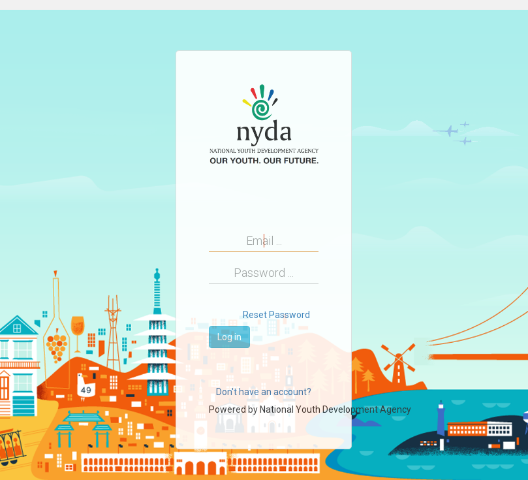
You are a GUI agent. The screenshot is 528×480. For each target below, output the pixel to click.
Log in (229, 337)
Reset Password (276, 315)
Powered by (310, 409)
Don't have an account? (263, 392)
